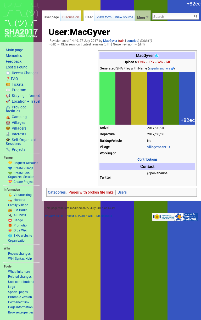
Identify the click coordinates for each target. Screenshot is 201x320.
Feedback (13, 61)
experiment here (159, 68)
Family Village (18, 205)
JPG (151, 62)
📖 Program (16, 90)
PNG (141, 62)
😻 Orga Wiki (17, 230)
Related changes (20, 276)
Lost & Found (16, 67)
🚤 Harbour (16, 199)
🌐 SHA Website (20, 235)
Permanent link (18, 302)
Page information (20, 307)
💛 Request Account (23, 163)
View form (104, 17)
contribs (132, 41)
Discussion (70, 17)
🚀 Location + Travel (23, 101)
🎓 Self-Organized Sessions (21, 141)
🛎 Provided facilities (16, 109)
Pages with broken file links (91, 192)
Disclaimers (104, 216)
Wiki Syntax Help (20, 258)
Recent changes (19, 253)
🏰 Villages (15, 122)
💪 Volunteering (20, 195)
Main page (14, 50)
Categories (57, 192)
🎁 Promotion (18, 225)
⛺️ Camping (16, 116)
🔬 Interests (16, 134)
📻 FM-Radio (17, 210)
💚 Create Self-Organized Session (21, 175)
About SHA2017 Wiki (79, 216)
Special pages (18, 292)
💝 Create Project (21, 181)
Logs (11, 286)
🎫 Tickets (15, 84)
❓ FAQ (12, 78)
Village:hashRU (158, 147)
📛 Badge (15, 220)
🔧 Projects (15, 149)
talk (121, 41)
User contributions (21, 282)
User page (51, 17)
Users (122, 192)
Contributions (147, 159)
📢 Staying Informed (23, 95)
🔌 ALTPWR (17, 215)
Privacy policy (54, 216)
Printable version (20, 297)
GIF (168, 62)
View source (124, 17)
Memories (14, 55)
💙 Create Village (20, 168)
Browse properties (21, 312)
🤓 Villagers (16, 128)
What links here (19, 271)
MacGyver (110, 41)
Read (89, 17)
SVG (160, 62)
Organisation (17, 240)
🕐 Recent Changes (22, 73)
